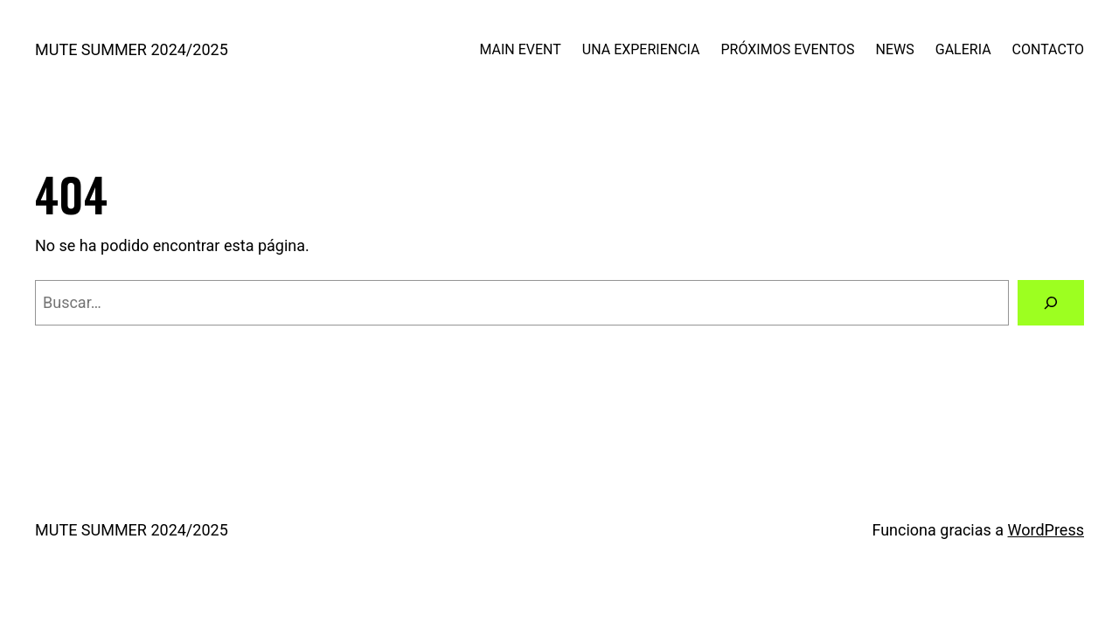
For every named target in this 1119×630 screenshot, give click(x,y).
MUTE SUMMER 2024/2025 (131, 49)
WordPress (1046, 530)
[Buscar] (1051, 303)
